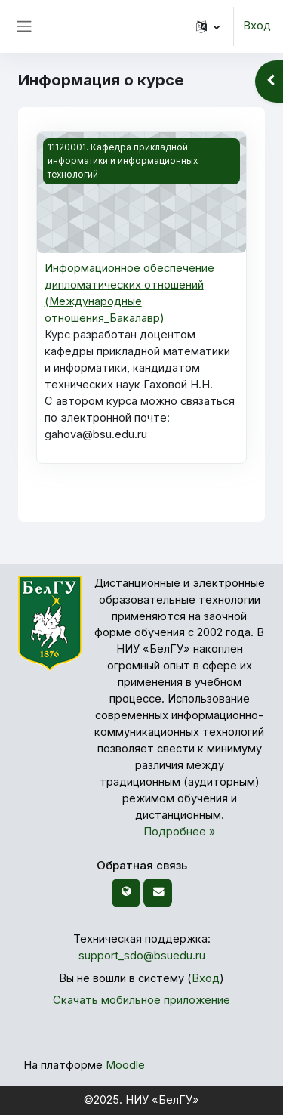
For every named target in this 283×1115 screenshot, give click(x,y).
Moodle (125, 1065)
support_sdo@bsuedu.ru (141, 955)
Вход (257, 25)
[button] (208, 26)
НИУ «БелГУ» (162, 1100)
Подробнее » (179, 832)
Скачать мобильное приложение (141, 1000)
